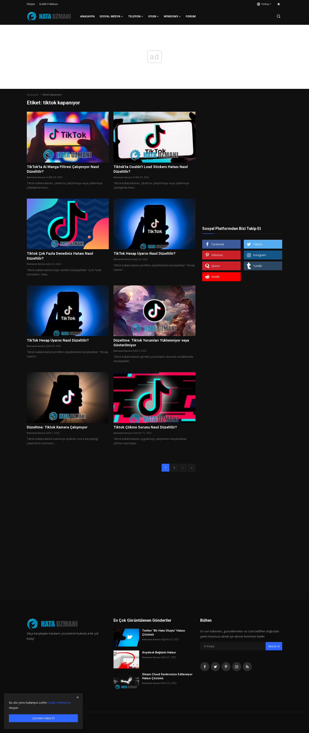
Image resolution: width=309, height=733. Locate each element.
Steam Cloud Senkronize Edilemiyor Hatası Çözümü (167, 676)
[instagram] (236, 666)
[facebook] (204, 666)
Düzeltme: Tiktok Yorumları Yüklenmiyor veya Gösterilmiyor (154, 345)
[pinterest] (226, 666)
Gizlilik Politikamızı (59, 702)
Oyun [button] (153, 16)
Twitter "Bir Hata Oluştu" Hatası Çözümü (163, 632)
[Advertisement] (242, 136)
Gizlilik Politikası (48, 4)
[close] (77, 697)
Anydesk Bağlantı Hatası (159, 652)
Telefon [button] (135, 16)
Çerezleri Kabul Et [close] (43, 718)
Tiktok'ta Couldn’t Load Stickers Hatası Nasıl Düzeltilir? (154, 170)
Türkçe (263, 4)
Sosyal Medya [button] (111, 16)
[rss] (247, 666)
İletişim (31, 4)
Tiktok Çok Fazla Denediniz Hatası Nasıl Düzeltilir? (63, 257)
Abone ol (274, 646)
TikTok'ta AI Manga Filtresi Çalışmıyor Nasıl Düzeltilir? (66, 170)
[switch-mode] (278, 4)
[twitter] (215, 666)
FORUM (191, 16)
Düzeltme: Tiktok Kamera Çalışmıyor (59, 429)
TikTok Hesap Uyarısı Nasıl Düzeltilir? (147, 254)
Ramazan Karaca (36, 178)
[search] (278, 16)
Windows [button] (172, 16)
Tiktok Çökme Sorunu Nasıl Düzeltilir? (148, 429)
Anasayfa (87, 16)
